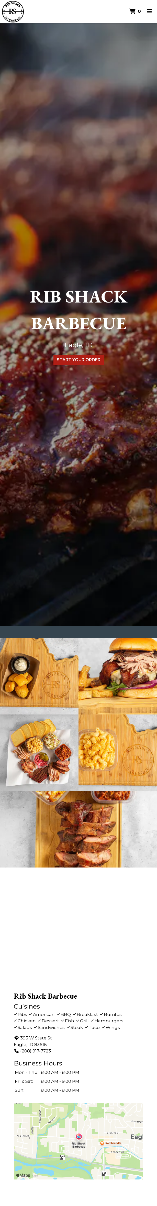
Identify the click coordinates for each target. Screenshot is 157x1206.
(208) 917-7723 (32, 1050)
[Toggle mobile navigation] (149, 11)
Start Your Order (78, 359)
